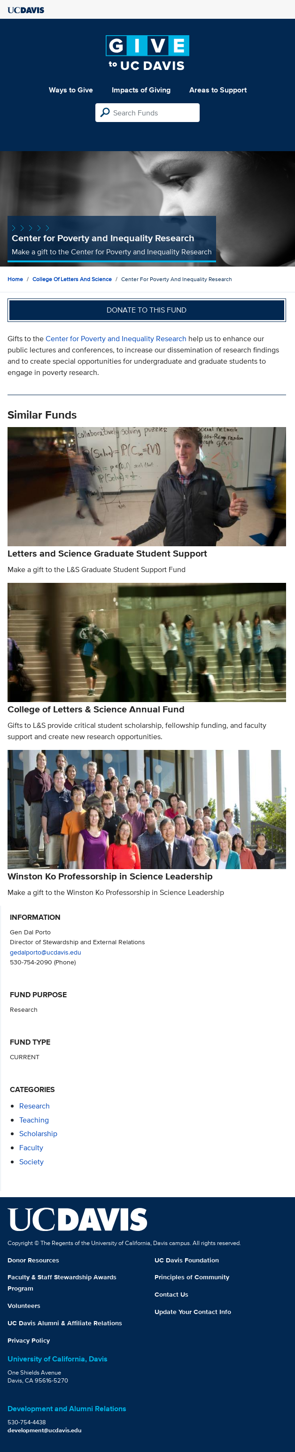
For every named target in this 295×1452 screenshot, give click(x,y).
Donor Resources (33, 1260)
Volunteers (24, 1305)
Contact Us (171, 1294)
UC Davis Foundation (187, 1260)
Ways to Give (71, 89)
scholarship (38, 1133)
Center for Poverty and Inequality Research (116, 338)
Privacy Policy (29, 1340)
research (34, 1105)
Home (15, 279)
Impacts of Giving (141, 89)
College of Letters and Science (72, 279)
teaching (34, 1120)
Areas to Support (218, 89)
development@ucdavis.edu (45, 1430)
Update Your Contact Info (193, 1311)
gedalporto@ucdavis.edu (45, 952)
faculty (31, 1147)
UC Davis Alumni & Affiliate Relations (65, 1323)
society (31, 1161)
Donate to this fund (146, 310)
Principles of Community (192, 1277)
